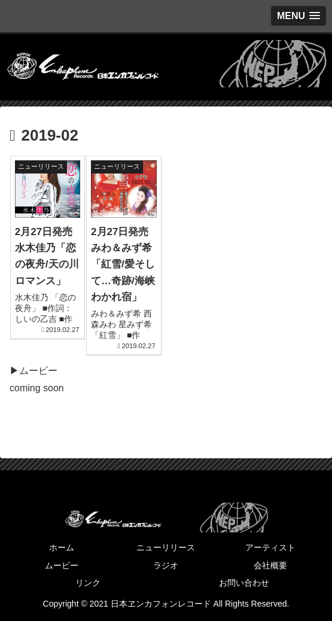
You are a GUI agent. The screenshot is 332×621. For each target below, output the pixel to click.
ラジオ (165, 565)
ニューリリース (165, 547)
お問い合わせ (244, 582)
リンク (87, 582)
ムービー (61, 565)
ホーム (61, 547)
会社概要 (270, 565)
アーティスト (270, 547)
